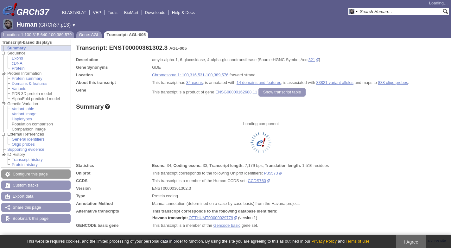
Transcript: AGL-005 (126, 34)
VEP (97, 12)
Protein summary (27, 78)
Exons (17, 58)
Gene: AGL (89, 34)
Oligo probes (23, 144)
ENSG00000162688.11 (236, 92)
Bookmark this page (30, 218)
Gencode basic (226, 225)
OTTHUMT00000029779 (210, 217)
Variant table (23, 108)
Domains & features (29, 83)
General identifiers (28, 139)
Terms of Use (357, 241)
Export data (23, 196)
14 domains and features (259, 82)
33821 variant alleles (334, 82)
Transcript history (27, 159)
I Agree (411, 242)
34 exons (194, 82)
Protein (18, 68)
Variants (19, 88)
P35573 (271, 173)
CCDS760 (257, 180)
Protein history (25, 164)
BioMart (131, 12)
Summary (16, 48)
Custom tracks (26, 185)
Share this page (27, 207)
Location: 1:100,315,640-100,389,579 (37, 34)
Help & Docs (183, 12)
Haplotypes (22, 119)
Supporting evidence (25, 149)
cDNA (17, 63)
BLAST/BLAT (74, 12)
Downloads (155, 12)
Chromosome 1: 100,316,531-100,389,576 (190, 75)
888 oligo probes (393, 82)
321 (311, 59)
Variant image (24, 113)
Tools (112, 12)
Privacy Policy (324, 241)
